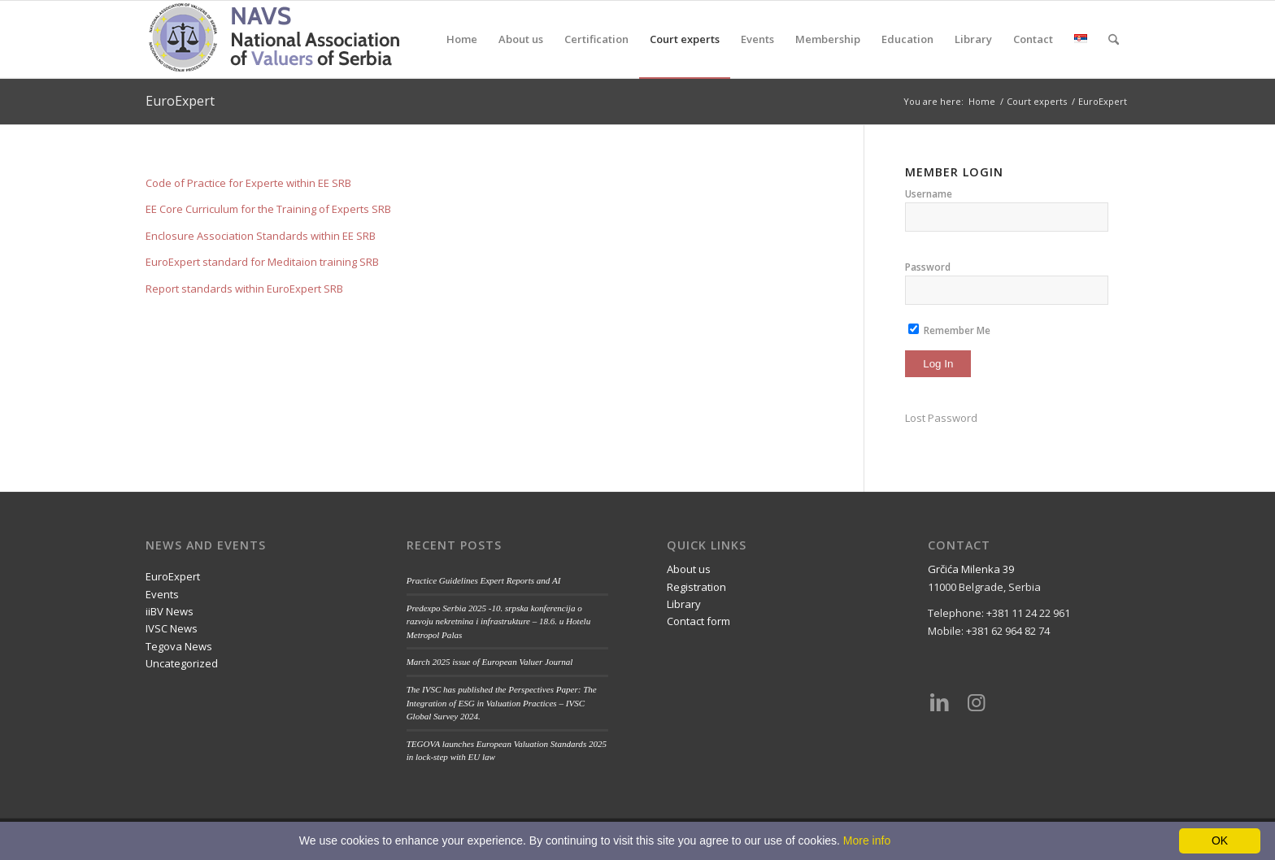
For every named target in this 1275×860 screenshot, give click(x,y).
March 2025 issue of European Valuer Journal (490, 662)
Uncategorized (182, 663)
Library (684, 604)
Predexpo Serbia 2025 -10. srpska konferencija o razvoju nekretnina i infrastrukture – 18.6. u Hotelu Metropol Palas (499, 621)
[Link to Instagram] (976, 701)
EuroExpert (180, 101)
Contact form (698, 621)
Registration (696, 587)
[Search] (1113, 39)
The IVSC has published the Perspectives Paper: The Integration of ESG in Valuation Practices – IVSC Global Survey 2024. (502, 702)
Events (162, 594)
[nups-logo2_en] (296, 39)
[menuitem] (462, 39)
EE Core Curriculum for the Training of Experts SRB (268, 209)
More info (866, 840)
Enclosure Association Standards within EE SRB (261, 235)
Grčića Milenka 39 (971, 569)
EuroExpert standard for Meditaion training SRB (262, 261)
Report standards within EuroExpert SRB (244, 288)
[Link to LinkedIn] (940, 701)
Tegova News (179, 646)
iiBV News (170, 611)
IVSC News (172, 628)
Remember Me (949, 330)
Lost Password (941, 417)
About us (689, 569)
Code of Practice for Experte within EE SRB (248, 183)
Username (928, 194)
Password (928, 267)
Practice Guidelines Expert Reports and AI (484, 580)
